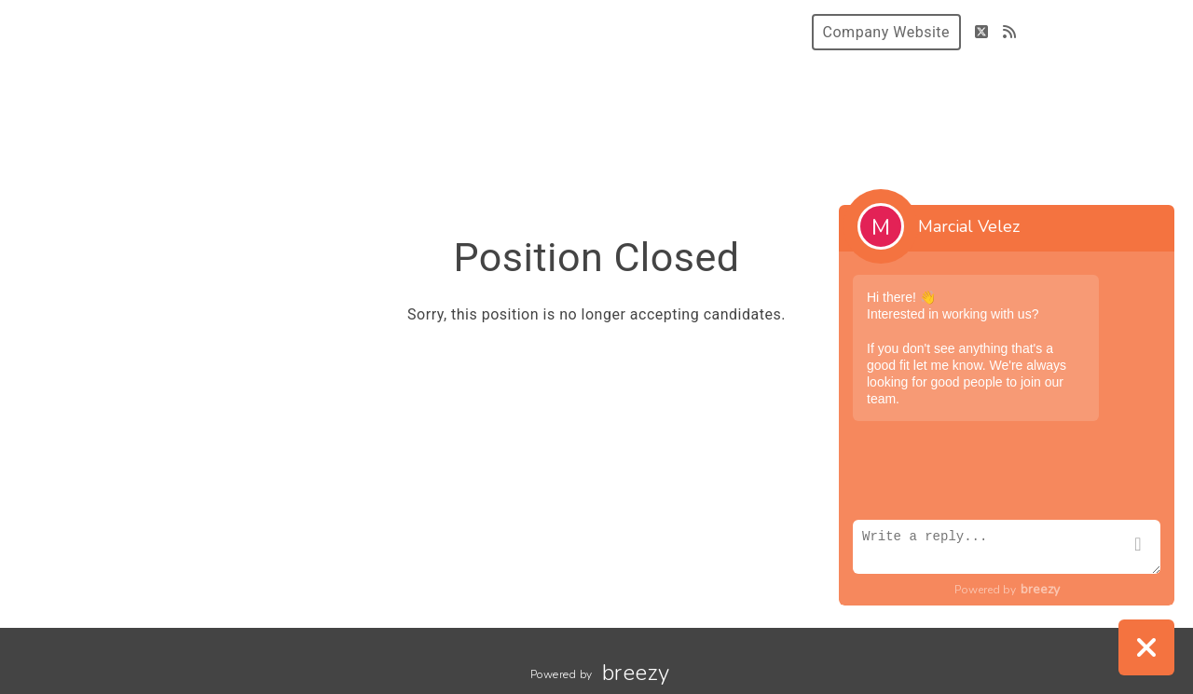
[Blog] (1010, 32)
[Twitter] (982, 32)
